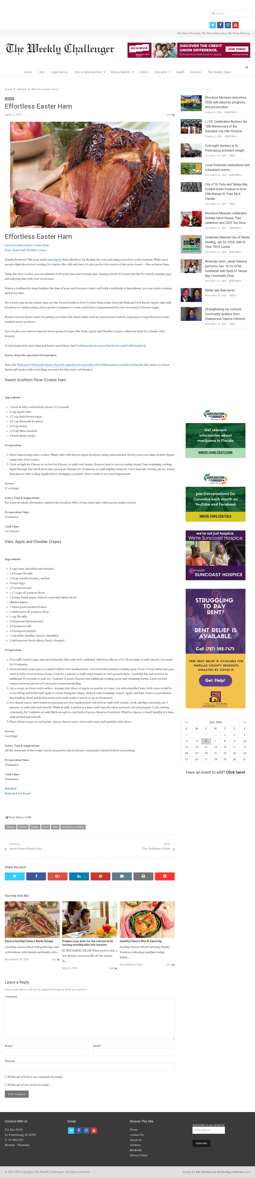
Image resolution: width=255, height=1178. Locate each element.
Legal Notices (59, 72)
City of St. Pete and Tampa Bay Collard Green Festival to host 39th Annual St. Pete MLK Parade (226, 191)
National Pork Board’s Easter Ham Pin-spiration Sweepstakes (55, 365)
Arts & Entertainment (88, 72)
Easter (58, 260)
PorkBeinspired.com (89, 346)
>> (244, 722)
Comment (11, 997)
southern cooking (73, 827)
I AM (41, 72)
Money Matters (120, 72)
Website (10, 1061)
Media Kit (136, 1150)
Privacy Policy (138, 1155)
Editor (232, 155)
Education (161, 72)
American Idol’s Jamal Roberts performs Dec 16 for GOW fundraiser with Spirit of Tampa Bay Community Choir (226, 268)
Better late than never (220, 290)
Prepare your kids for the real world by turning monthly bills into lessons (87, 943)
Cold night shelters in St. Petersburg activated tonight (224, 148)
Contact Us (137, 1135)
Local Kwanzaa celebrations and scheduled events (227, 167)
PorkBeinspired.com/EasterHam (118, 365)
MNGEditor (231, 112)
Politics (143, 72)
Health (180, 72)
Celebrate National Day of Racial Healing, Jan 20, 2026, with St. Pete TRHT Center (227, 242)
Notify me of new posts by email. (28, 1085)
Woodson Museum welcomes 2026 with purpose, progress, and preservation (226, 102)
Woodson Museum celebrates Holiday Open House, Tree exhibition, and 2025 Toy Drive (226, 218)
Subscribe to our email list (208, 1125)
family (35, 827)
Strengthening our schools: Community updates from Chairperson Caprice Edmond (225, 314)
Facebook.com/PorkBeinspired (125, 346)
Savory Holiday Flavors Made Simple (29, 941)
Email (97, 1046)
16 (234, 747)
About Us (136, 1140)
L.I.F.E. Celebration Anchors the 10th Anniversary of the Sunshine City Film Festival (226, 126)
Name (9, 1046)
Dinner (10, 827)
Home (28, 72)
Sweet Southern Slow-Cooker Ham (27, 245)
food (46, 827)
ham (55, 827)
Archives (196, 72)
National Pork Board (17, 793)
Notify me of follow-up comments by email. (35, 1077)
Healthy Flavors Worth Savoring (141, 941)
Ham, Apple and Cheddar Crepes (26, 250)
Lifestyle (9, 99)
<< (186, 722)
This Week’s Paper (219, 72)
